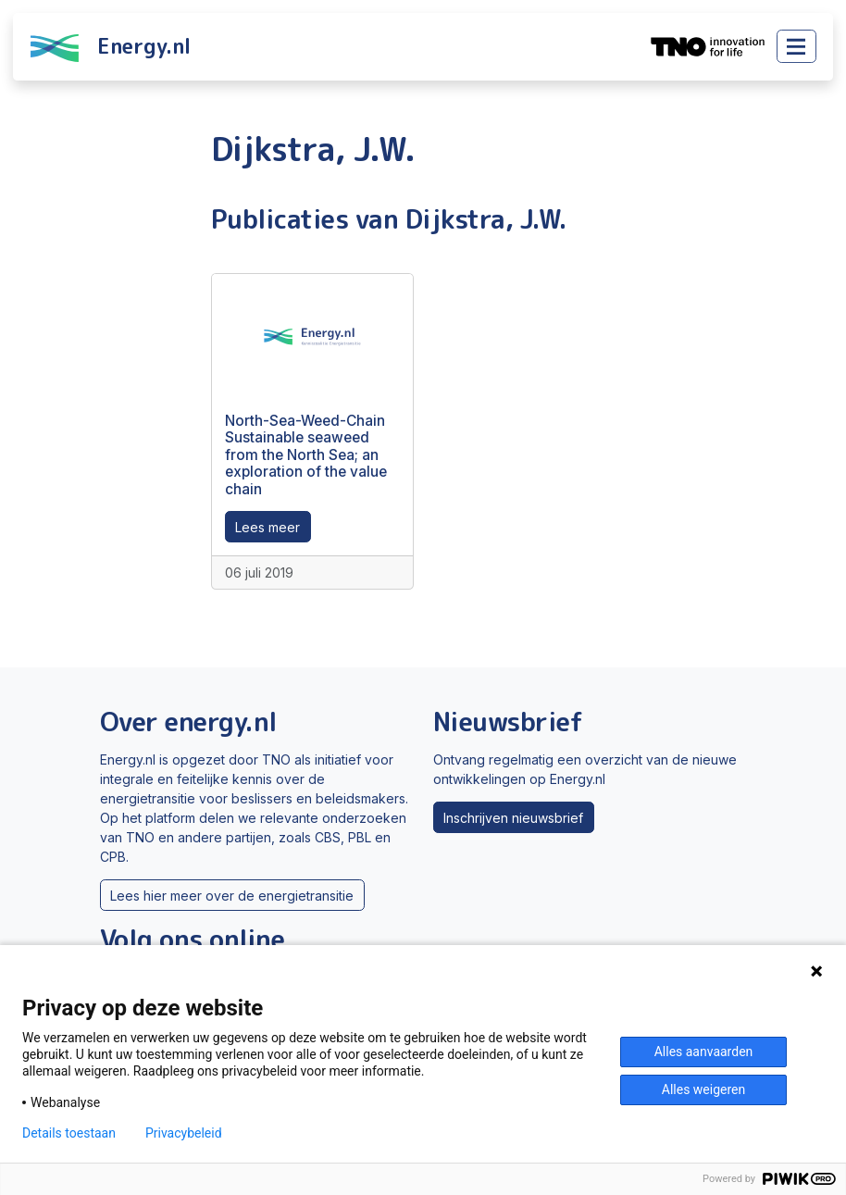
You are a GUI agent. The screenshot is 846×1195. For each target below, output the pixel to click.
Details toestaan (69, 1133)
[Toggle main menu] (796, 46)
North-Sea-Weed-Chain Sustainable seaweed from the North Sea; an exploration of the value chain (306, 455)
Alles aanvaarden (703, 1051)
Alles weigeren (703, 1089)
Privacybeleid (183, 1133)
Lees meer (267, 527)
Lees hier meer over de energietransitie (232, 895)
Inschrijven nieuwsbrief (513, 818)
